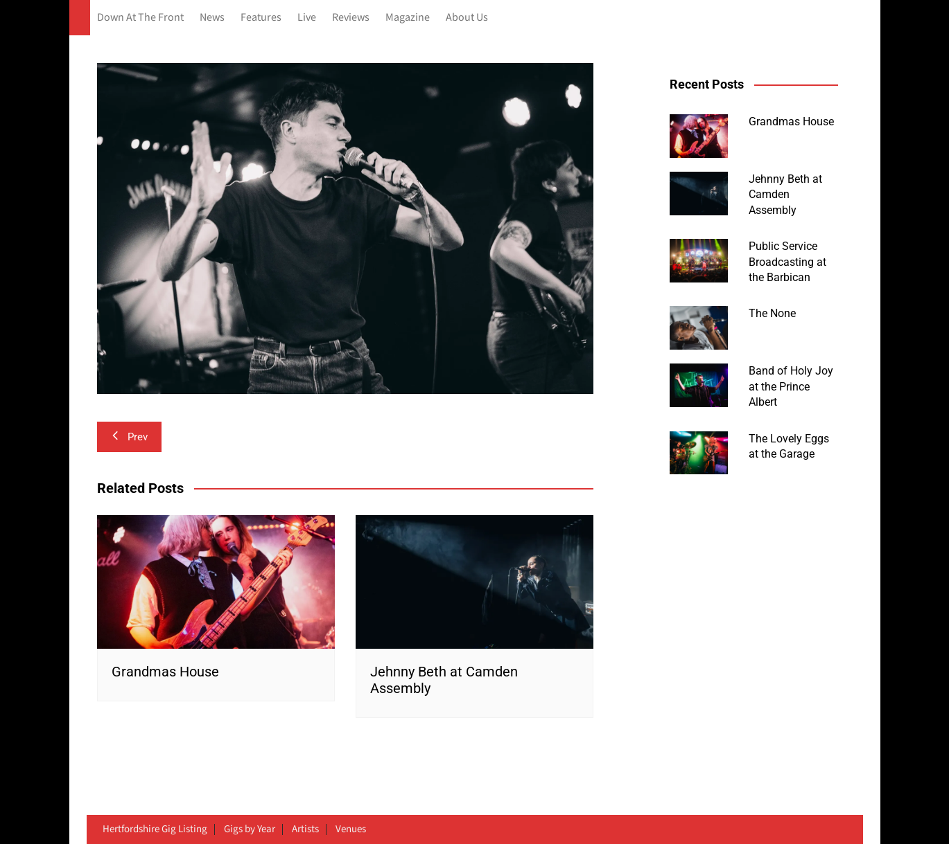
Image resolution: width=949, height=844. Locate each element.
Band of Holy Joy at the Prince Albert (791, 386)
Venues (351, 829)
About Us (467, 17)
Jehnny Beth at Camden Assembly (785, 194)
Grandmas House (165, 671)
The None (772, 313)
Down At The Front (140, 17)
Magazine (407, 17)
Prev (129, 437)
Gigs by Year (249, 829)
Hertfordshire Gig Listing (155, 829)
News (212, 17)
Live (306, 17)
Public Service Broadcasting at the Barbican (787, 262)
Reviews (350, 17)
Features (261, 17)
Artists (305, 829)
